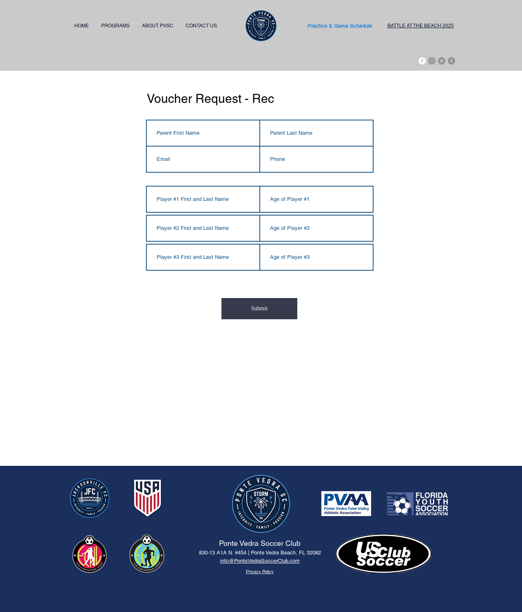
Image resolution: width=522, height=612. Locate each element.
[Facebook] (422, 61)
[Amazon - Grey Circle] (451, 61)
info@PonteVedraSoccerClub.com (260, 561)
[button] (115, 26)
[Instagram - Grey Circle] (432, 61)
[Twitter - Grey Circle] (441, 61)
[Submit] (259, 308)
